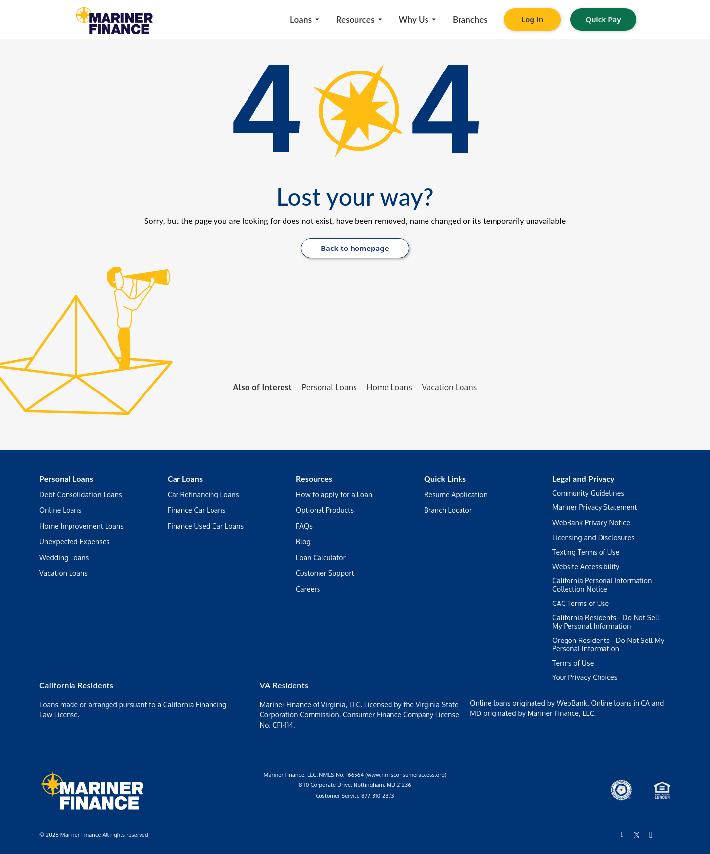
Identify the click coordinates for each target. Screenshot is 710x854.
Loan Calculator (321, 557)
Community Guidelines (588, 493)
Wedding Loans (64, 557)
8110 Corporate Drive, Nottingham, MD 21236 (355, 785)
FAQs (304, 526)
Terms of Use (573, 663)
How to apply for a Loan (334, 494)
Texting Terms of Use (585, 552)
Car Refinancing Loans (203, 494)
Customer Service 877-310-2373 (355, 795)
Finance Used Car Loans (206, 526)
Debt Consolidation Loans (80, 494)
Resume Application (456, 494)
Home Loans (389, 387)
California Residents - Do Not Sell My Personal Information (605, 621)
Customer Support (325, 573)
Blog (303, 541)
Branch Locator (448, 510)
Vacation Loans (449, 387)
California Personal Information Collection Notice (602, 584)
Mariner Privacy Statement (594, 507)
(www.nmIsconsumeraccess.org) (405, 774)
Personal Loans (329, 387)
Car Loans (185, 478)
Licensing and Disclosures (593, 538)
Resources (314, 478)
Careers (308, 589)
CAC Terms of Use (580, 603)
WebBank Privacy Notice (591, 522)
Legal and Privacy (583, 478)
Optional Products (325, 510)
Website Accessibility (586, 566)
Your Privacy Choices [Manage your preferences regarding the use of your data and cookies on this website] (584, 677)
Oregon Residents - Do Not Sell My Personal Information (608, 644)
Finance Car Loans (197, 510)
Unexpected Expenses (74, 541)
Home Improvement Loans (81, 526)
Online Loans (60, 510)
